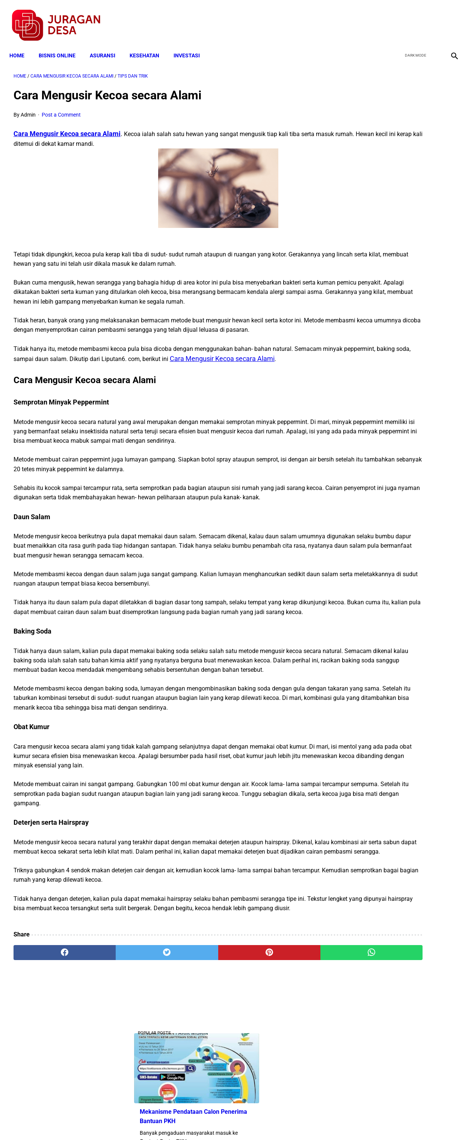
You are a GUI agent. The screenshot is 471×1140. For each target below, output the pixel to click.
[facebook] (396, 19)
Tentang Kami (333, 1121)
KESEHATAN (148, 46)
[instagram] (449, 19)
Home (21, 46)
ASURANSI (106, 46)
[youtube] (432, 19)
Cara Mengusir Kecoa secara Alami (67, 128)
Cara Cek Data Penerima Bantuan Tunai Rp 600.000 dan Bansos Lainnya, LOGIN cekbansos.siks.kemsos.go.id (397, 483)
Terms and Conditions (146, 1121)
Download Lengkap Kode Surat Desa (393, 333)
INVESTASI (191, 46)
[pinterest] (200, 1052)
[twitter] (414, 19)
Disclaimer (231, 1121)
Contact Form (294, 1121)
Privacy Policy (196, 1121)
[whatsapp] (274, 1052)
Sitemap (260, 1121)
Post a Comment (61, 109)
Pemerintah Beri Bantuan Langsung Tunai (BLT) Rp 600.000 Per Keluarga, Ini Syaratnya (395, 381)
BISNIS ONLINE (61, 46)
